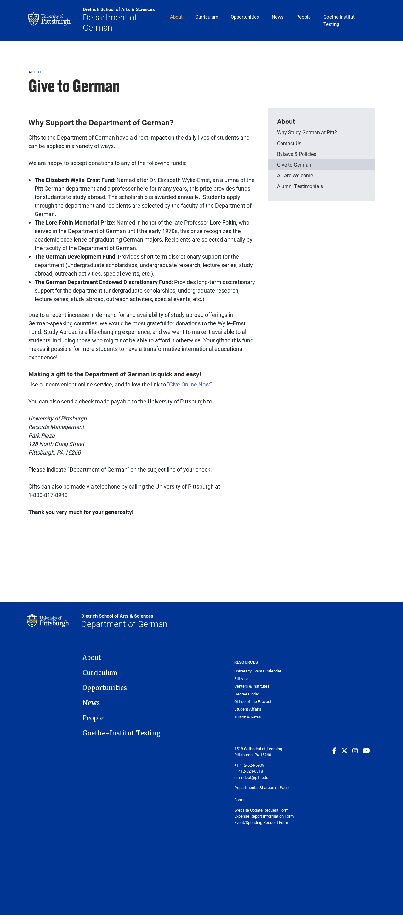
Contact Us (289, 143)
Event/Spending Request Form (261, 822)
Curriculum (206, 17)
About (176, 17)
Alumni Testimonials (300, 186)
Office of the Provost (252, 701)
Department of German (123, 19)
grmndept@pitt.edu (251, 777)
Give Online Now (189, 384)
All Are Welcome (295, 175)
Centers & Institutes (252, 686)
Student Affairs (247, 709)
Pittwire (241, 678)
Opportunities (245, 17)
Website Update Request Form (261, 810)
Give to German (294, 164)
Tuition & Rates (247, 717)
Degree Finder (246, 694)
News (278, 17)
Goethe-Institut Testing (339, 20)
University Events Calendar (257, 671)
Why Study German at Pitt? (307, 132)
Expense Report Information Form (264, 816)
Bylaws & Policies (296, 154)
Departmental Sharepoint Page (262, 787)
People (303, 17)
